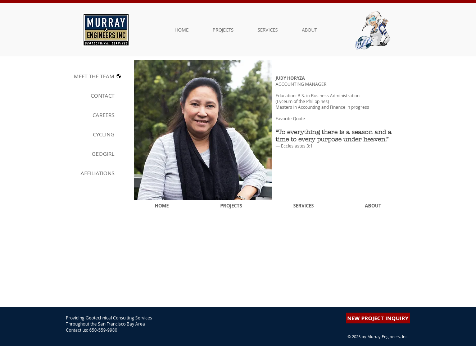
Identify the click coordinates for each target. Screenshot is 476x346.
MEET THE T (94, 76)
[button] (366, 82)
